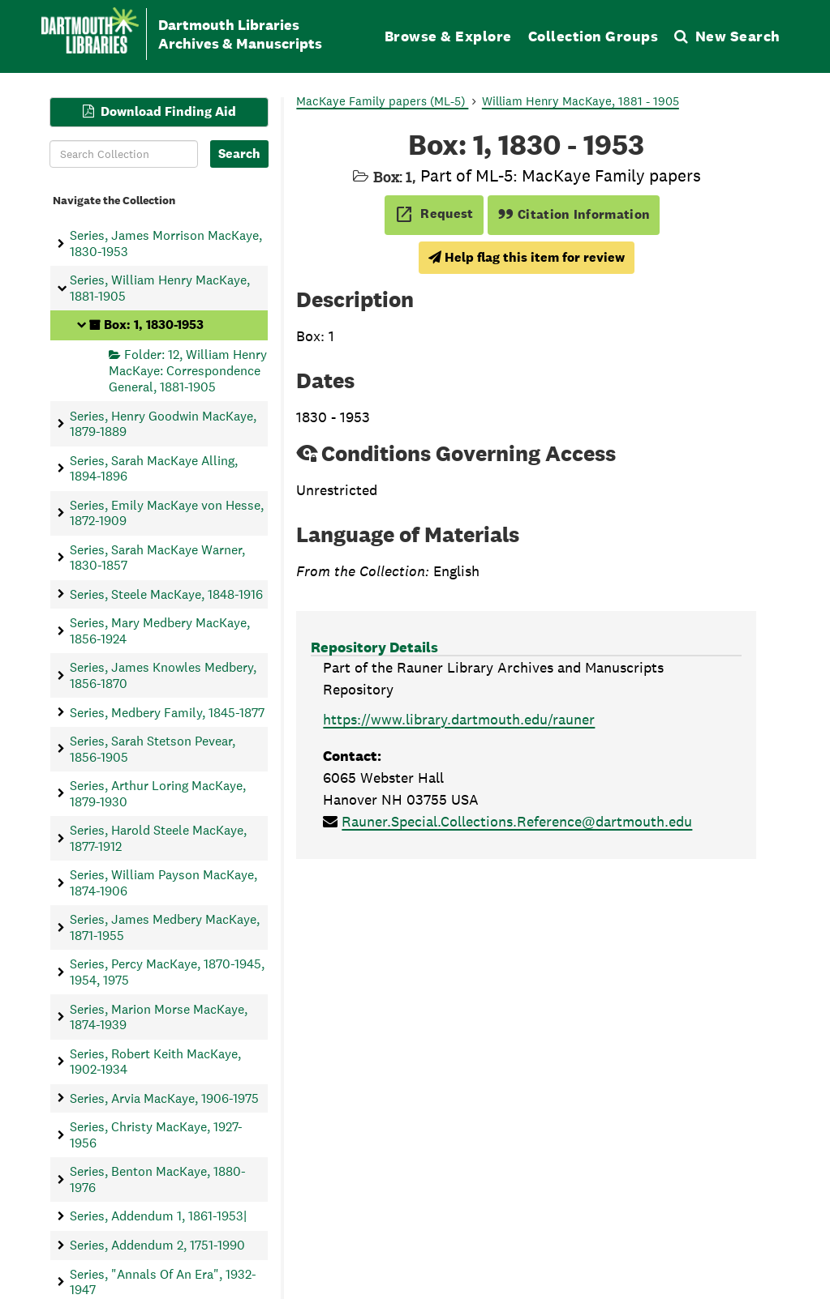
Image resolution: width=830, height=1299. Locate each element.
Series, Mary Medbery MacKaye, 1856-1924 (160, 630)
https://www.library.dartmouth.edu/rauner (459, 719)
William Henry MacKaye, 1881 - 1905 (580, 101)
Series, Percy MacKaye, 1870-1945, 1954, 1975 (167, 971)
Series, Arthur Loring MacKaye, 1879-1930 (158, 793)
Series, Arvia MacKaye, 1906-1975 (164, 1097)
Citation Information (574, 214)
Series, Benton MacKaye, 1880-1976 (158, 1179)
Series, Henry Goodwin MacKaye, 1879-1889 (163, 423)
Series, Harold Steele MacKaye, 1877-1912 (158, 838)
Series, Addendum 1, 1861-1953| (158, 1215)
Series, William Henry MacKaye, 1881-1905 (160, 287)
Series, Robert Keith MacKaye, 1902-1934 (155, 1061)
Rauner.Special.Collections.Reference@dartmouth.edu (517, 821)
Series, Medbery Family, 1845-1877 (167, 711)
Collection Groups (593, 36)
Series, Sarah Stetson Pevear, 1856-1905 (152, 749)
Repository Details (374, 647)
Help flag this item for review (526, 257)
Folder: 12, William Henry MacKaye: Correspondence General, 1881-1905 (188, 370)
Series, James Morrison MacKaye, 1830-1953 (166, 243)
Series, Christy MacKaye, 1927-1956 (156, 1134)
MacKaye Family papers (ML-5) (382, 101)
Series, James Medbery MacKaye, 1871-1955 (165, 927)
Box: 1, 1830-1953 (154, 324)
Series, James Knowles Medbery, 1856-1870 (163, 675)
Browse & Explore (448, 36)
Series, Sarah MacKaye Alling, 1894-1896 (154, 467)
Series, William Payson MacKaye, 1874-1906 (163, 882)
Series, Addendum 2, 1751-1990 (157, 1245)
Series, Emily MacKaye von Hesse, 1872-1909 (167, 512)
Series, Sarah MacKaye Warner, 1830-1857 (157, 557)
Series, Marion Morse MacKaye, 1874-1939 (158, 1016)
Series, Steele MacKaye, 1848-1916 (166, 593)
